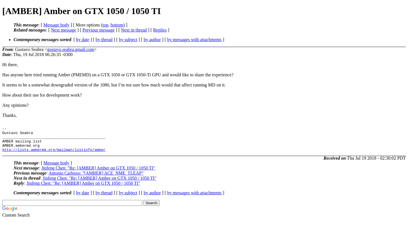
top (105, 25)
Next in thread (134, 30)
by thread (104, 39)
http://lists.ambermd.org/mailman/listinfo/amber (54, 154)
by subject (128, 39)
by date (82, 39)
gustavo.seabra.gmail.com (70, 49)
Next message (63, 30)
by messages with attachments (194, 39)
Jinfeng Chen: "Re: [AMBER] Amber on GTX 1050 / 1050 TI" (98, 173)
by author (152, 39)
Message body (56, 25)
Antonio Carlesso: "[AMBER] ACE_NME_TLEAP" (95, 178)
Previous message (99, 30)
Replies (160, 30)
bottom (116, 25)
